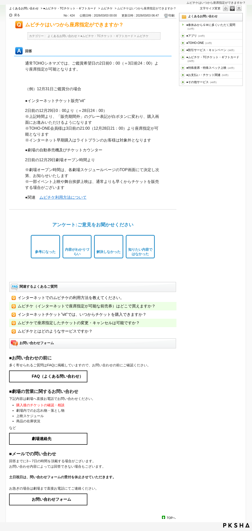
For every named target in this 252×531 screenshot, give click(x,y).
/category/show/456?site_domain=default (183, 50)
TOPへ (171, 517)
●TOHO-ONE (199, 43)
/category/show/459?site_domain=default (183, 57)
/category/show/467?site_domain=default (183, 75)
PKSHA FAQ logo (236, 525)
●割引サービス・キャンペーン (210, 50)
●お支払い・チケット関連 (207, 75)
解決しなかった (108, 252)
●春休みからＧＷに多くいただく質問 (210, 26)
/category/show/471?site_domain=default (183, 82)
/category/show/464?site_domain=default (183, 68)
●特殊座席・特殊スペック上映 (210, 68)
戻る (17, 15)
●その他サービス (201, 82)
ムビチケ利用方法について (63, 197)
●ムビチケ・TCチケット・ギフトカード (69, 8)
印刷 (171, 15)
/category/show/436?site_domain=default (183, 36)
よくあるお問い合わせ (24, 8)
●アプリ (195, 35)
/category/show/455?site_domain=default (183, 43)
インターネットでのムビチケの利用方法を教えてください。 (71, 298)
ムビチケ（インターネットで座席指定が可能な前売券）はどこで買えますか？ (87, 306)
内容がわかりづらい (77, 252)
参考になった (45, 252)
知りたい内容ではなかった (140, 252)
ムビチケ (107, 8)
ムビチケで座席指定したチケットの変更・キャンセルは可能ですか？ (79, 323)
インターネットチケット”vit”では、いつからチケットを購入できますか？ (82, 314)
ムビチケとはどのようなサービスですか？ (55, 331)
